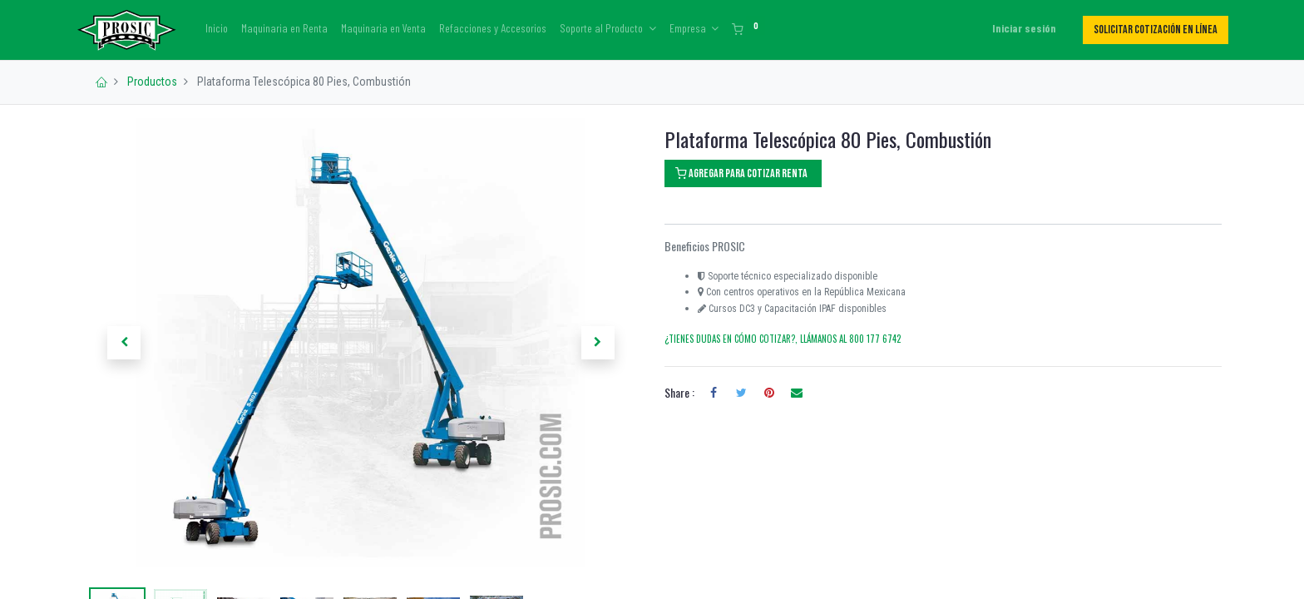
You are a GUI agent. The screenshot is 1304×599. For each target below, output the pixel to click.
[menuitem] (224, 28)
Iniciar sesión (1017, 28)
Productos (152, 81)
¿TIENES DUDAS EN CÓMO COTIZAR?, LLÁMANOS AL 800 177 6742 (782, 338)
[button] (123, 343)
